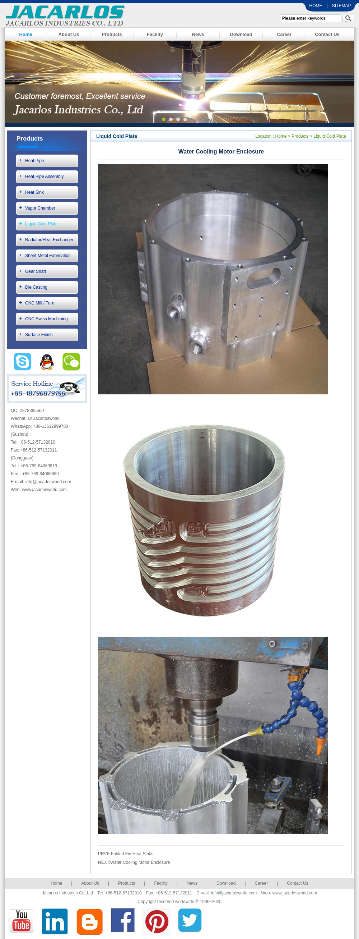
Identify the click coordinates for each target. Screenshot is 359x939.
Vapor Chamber (40, 208)
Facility (155, 34)
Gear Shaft (35, 271)
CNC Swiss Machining (46, 318)
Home (25, 34)
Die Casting (36, 287)
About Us (69, 34)
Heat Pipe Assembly (44, 176)
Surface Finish (39, 334)
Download (241, 34)
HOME (315, 5)
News (198, 34)
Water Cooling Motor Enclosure (140, 862)
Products (112, 34)
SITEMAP (341, 5)
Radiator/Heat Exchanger (49, 239)
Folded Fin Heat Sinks (132, 853)
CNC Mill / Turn (39, 303)
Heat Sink (34, 192)
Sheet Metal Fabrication (48, 255)
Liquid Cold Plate (41, 223)
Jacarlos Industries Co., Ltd (63, 14)
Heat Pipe (34, 160)
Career (284, 34)
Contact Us (327, 34)
